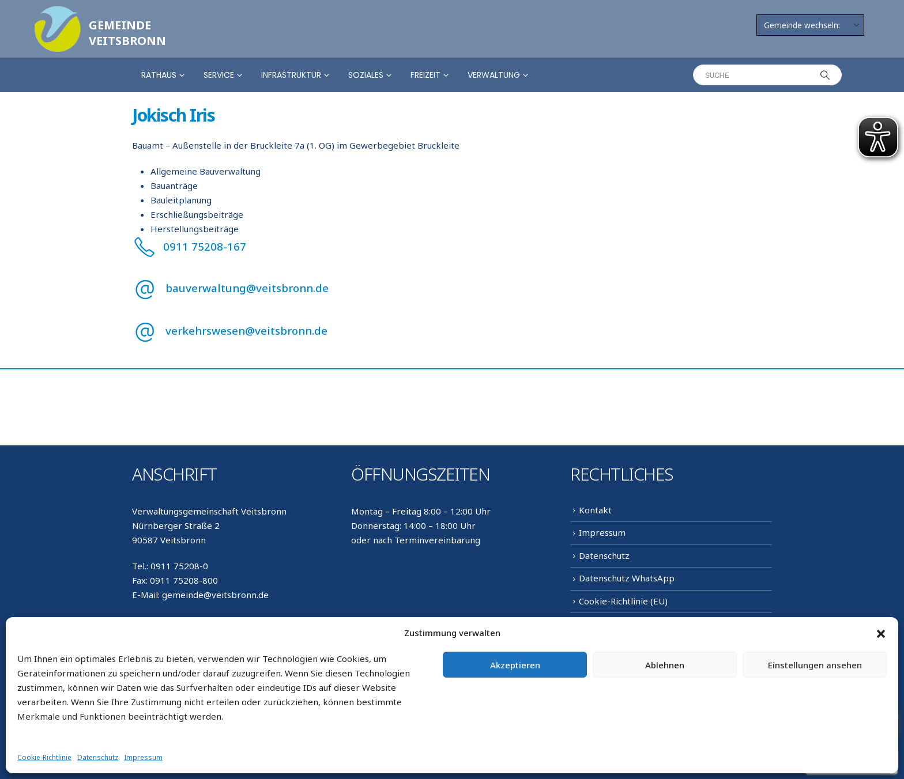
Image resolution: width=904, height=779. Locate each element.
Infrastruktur (291, 75)
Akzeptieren (515, 665)
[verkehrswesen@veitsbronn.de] (452, 331)
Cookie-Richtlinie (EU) (623, 601)
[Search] (825, 75)
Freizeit (425, 75)
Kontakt (595, 510)
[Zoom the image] (58, 12)
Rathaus (158, 75)
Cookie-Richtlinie (44, 757)
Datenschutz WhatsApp (627, 578)
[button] (881, 633)
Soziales (365, 75)
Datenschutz (97, 757)
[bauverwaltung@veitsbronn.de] (452, 288)
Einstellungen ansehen (815, 665)
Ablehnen (664, 665)
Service (219, 75)
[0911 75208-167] (452, 246)
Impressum (143, 757)
